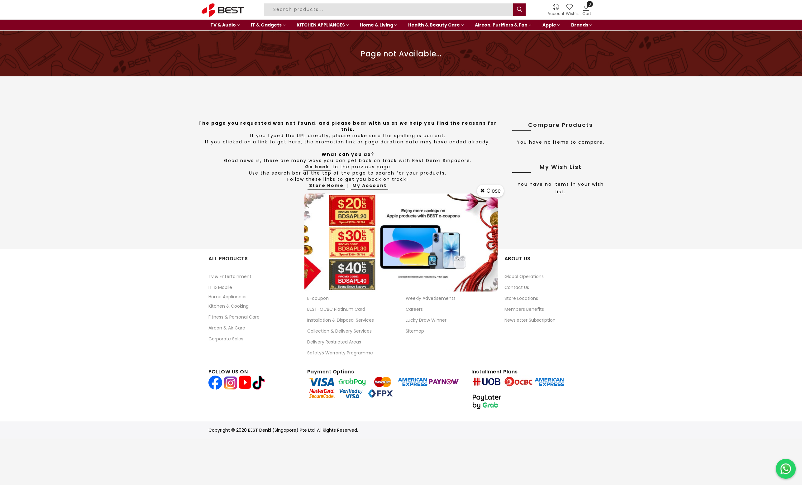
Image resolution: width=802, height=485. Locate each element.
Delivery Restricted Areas (334, 342)
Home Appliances (227, 297)
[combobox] (389, 9)
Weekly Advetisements (431, 298)
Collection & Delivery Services (339, 331)
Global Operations (524, 276)
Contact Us (516, 287)
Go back (317, 167)
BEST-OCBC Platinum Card (336, 309)
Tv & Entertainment (229, 276)
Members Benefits (524, 309)
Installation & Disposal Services (340, 320)
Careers (414, 309)
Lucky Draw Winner (426, 320)
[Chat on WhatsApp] (786, 469)
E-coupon (318, 298)
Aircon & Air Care (226, 328)
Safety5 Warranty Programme (340, 353)
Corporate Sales (225, 339)
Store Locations (521, 298)
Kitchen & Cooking (228, 306)
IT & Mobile (220, 287)
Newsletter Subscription (530, 320)
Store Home (326, 185)
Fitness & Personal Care (234, 317)
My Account (369, 185)
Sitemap (415, 331)
